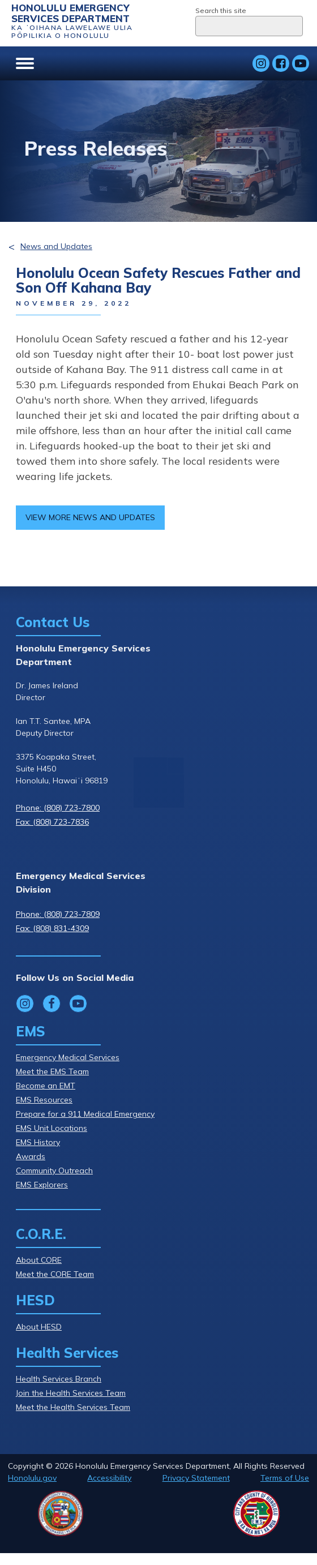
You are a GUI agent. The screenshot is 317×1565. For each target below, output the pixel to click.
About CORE (39, 1260)
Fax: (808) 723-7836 (52, 822)
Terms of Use (284, 1478)
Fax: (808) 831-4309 (52, 928)
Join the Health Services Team (71, 1393)
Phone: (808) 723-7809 (58, 914)
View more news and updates (90, 517)
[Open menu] (25, 63)
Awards (30, 1156)
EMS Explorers (42, 1185)
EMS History (38, 1142)
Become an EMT (45, 1086)
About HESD (39, 1327)
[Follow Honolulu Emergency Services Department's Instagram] (260, 63)
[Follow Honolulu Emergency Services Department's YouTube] (300, 63)
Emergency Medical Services (67, 1057)
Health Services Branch (58, 1379)
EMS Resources (44, 1100)
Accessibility (109, 1478)
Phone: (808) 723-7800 (58, 808)
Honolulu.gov (32, 1478)
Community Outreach (54, 1170)
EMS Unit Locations (51, 1128)
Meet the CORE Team (55, 1274)
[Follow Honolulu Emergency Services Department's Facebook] (280, 63)
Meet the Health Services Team (73, 1407)
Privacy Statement (196, 1478)
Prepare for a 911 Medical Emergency (85, 1114)
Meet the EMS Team (52, 1071)
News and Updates (56, 246)
